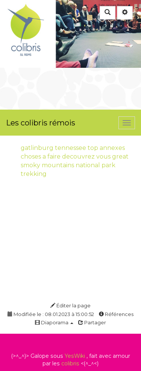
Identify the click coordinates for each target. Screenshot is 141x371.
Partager (92, 322)
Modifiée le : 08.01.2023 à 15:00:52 (51, 314)
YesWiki (75, 356)
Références (116, 314)
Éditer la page (70, 305)
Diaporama (54, 322)
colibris (70, 363)
